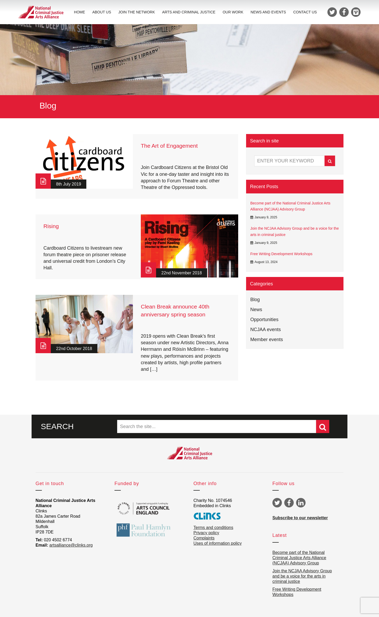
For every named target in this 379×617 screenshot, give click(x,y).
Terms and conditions (213, 527)
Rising (51, 226)
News (256, 309)
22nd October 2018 (74, 348)
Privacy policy (206, 533)
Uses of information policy (217, 543)
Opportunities (264, 319)
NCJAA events (265, 329)
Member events (266, 339)
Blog (255, 299)
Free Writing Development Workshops (281, 254)
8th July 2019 (68, 184)
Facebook (289, 502)
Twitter (277, 502)
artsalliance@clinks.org (71, 545)
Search (330, 161)
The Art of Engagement (169, 146)
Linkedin (301, 502)
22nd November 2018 (181, 273)
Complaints (204, 538)
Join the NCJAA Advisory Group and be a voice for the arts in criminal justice (294, 231)
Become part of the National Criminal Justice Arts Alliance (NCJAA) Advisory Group (290, 206)
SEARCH (57, 426)
